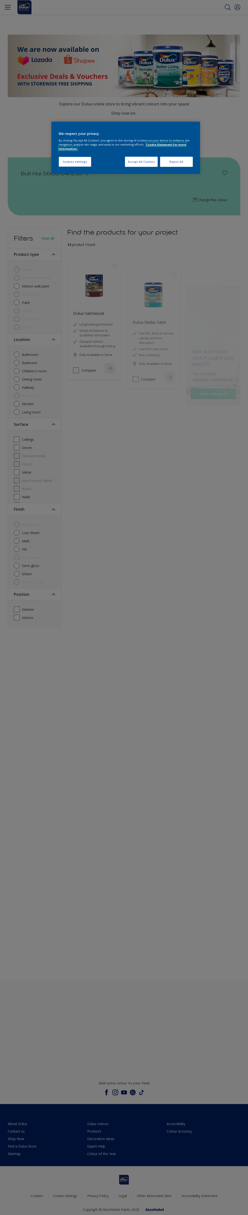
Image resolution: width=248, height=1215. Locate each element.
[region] (125, 148)
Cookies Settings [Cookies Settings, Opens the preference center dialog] (75, 161)
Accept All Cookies (141, 161)
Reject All (176, 161)
